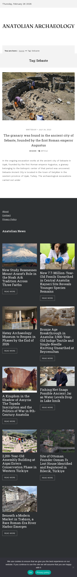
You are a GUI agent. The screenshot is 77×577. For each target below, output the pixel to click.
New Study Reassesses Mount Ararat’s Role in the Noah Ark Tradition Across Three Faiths (19, 277)
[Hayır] (73, 567)
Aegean (32, 151)
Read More (9, 291)
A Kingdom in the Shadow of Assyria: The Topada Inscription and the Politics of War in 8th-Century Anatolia (19, 405)
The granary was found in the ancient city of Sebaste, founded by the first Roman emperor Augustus (39, 140)
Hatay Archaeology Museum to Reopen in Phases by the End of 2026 (19, 338)
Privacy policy (43, 572)
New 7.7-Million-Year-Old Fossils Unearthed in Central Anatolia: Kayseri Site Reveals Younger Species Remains (57, 282)
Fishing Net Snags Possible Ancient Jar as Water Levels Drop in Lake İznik (56, 395)
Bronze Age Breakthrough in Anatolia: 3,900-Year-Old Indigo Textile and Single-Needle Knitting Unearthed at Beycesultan (57, 340)
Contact (6, 215)
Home (21, 51)
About (5, 211)
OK (30, 572)
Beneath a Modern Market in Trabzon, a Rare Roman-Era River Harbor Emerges (19, 521)
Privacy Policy (9, 219)
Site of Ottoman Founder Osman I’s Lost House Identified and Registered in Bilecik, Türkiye (56, 463)
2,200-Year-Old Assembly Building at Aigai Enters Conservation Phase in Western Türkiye (19, 463)
